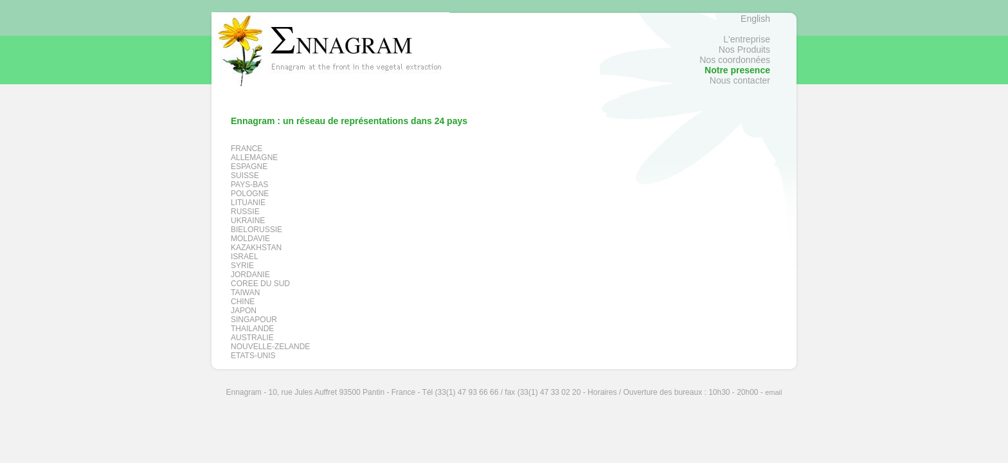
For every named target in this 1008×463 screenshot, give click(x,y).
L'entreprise (746, 39)
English (755, 19)
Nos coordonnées (734, 60)
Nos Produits (744, 49)
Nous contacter (740, 80)
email (773, 392)
